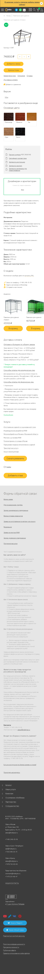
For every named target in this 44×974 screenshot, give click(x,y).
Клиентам (9, 794)
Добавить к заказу (13, 64)
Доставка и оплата (10, 80)
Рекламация (8, 527)
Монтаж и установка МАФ (12, 438)
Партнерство (11, 802)
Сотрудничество (12, 806)
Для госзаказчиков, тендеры (13, 505)
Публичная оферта (9, 950)
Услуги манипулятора (11, 452)
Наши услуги (11, 789)
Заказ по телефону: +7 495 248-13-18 (18, 283)
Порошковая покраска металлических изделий (19, 445)
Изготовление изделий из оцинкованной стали (20, 427)
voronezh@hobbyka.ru (12, 874)
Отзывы (29, 76)
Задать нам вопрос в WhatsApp (15, 285)
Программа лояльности (11, 947)
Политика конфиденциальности (14, 944)
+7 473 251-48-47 (11, 877)
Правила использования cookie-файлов (16, 953)
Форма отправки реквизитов (13, 516)
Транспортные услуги (11, 448)
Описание (21, 76)
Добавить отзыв (15, 475)
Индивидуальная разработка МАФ (15, 431)
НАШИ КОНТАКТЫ (12, 883)
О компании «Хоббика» (15, 798)
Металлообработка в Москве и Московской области (21, 434)
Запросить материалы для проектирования (18, 169)
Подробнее (8, 415)
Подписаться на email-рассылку (14, 936)
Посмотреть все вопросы (12, 772)
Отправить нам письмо (13, 287)
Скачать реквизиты (15, 458)
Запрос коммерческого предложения (16, 510)
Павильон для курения (33, 317)
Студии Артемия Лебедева (15, 904)
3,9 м (6, 97)
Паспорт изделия (15, 155)
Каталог (9, 785)
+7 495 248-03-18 (11, 839)
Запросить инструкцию (17, 162)
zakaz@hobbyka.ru (23, 730)
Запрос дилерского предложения (15, 538)
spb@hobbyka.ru (10, 849)
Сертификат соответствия (18, 158)
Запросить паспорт (15, 166)
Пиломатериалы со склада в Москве (15, 441)
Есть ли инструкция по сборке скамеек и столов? (20, 765)
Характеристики (10, 76)
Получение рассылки (10, 544)
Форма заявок (8, 499)
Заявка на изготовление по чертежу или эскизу (20, 521)
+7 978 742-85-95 (11, 864)
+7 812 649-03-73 (11, 852)
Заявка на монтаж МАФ (12, 533)
